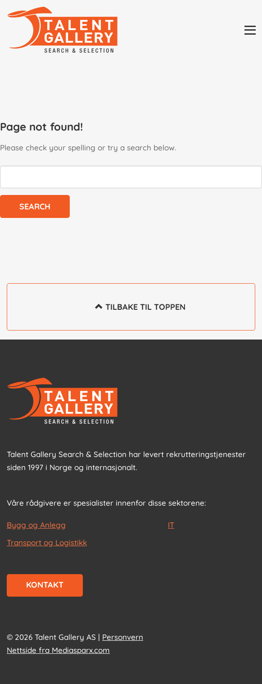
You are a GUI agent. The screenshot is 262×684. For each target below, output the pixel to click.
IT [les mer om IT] (171, 525)
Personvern (122, 637)
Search (34, 206)
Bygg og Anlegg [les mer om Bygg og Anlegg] (36, 525)
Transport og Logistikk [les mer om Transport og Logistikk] (47, 542)
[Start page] (62, 402)
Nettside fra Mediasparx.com (58, 650)
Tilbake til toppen (131, 313)
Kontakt (44, 585)
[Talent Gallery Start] (62, 30)
